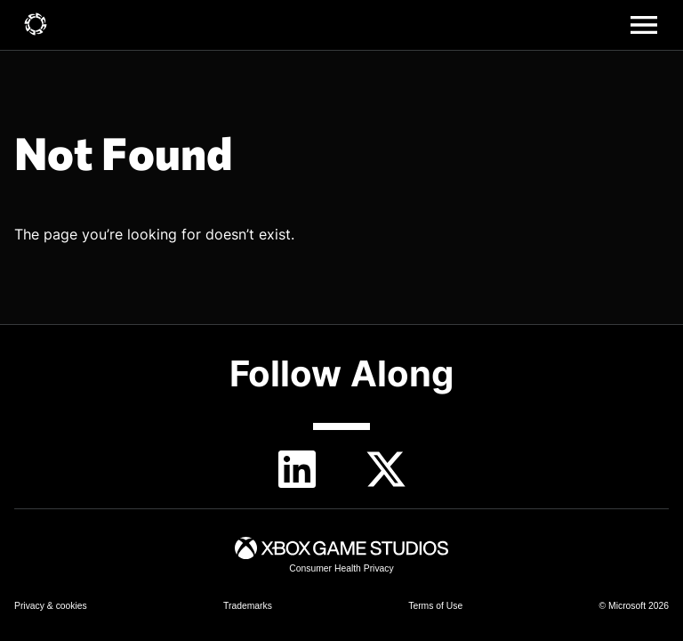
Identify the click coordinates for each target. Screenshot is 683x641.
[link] (35, 25)
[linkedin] (297, 469)
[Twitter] (386, 469)
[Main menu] (644, 25)
